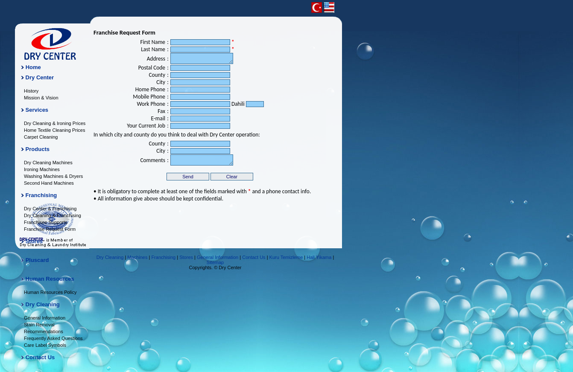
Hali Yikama (319, 257)
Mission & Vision (41, 97)
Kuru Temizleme (286, 257)
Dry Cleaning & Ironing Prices (54, 123)
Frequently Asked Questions (53, 338)
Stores (34, 241)
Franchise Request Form (50, 229)
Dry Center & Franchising (50, 208)
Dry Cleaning (110, 257)
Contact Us (40, 357)
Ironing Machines (42, 169)
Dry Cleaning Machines (48, 162)
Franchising (163, 257)
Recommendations (43, 331)
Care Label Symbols (45, 345)
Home (33, 67)
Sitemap (215, 262)
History (31, 90)
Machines (137, 257)
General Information (44, 317)
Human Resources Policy (50, 292)
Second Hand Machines (49, 183)
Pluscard (37, 260)
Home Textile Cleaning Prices (54, 130)
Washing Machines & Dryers (53, 176)
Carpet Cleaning (41, 137)
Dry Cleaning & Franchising (52, 215)
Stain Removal (39, 324)
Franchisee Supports (45, 222)
